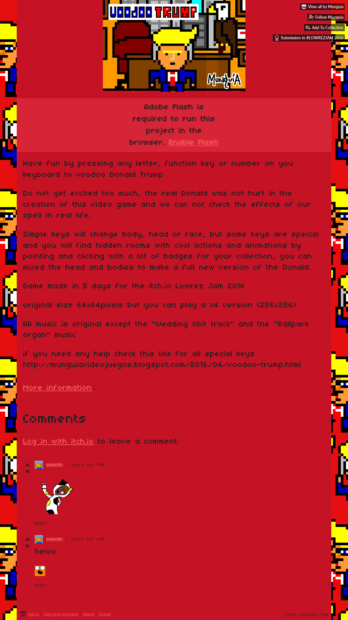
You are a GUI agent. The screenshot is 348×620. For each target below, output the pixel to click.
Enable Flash (194, 143)
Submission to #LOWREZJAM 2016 (308, 38)
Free (324, 613)
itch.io (33, 613)
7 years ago (80, 465)
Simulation (308, 613)
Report (88, 613)
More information (60, 388)
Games (290, 613)
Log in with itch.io (58, 442)
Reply (40, 523)
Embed (105, 613)
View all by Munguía (60, 613)
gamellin (54, 465)
